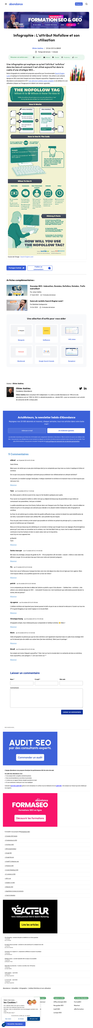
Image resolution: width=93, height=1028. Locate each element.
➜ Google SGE (8, 853)
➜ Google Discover (9, 857)
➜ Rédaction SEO (9, 887)
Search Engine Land (26, 257)
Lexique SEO (57, 1012)
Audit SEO (56, 1009)
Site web (62, 679)
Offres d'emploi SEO (60, 1002)
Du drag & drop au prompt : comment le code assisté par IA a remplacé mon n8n (24, 944)
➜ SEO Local (8, 878)
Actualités (15, 988)
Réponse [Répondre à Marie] (13, 643)
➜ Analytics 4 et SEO (10, 882)
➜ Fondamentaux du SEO (11, 840)
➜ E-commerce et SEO (10, 874)
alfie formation (79, 1009)
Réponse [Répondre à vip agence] (13, 613)
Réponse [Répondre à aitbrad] (13, 485)
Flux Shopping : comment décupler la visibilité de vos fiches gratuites (21, 937)
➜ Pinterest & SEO (9, 865)
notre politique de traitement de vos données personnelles (62, 441)
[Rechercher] (86, 4)
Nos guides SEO (58, 1005)
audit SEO (59, 785)
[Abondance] (16, 4)
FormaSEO (77, 1002)
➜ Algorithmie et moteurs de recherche (14, 891)
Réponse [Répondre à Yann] (13, 545)
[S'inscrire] (79, 4)
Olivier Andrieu (23, 388)
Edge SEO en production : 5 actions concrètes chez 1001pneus (20, 965)
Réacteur (77, 1005)
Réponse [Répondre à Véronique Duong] (13, 627)
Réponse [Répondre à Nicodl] (13, 660)
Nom (12, 679)
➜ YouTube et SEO (9, 844)
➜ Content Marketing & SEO (11, 870)
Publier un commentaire (42, 268)
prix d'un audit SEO (16, 785)
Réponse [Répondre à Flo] (13, 578)
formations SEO (25, 831)
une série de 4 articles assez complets (41, 81)
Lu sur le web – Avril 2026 (11, 979)
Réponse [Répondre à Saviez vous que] (13, 561)
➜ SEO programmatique (10, 849)
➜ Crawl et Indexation (10, 895)
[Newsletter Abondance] (15, 1024)
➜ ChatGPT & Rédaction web (12, 861)
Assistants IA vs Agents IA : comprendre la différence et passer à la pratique (23, 951)
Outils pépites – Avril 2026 (11, 973)
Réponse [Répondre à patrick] (13, 596)
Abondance (6, 988)
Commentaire (14, 688)
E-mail (37, 679)
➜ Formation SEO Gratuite (11, 836)
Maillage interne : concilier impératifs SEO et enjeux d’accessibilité (20, 958)
